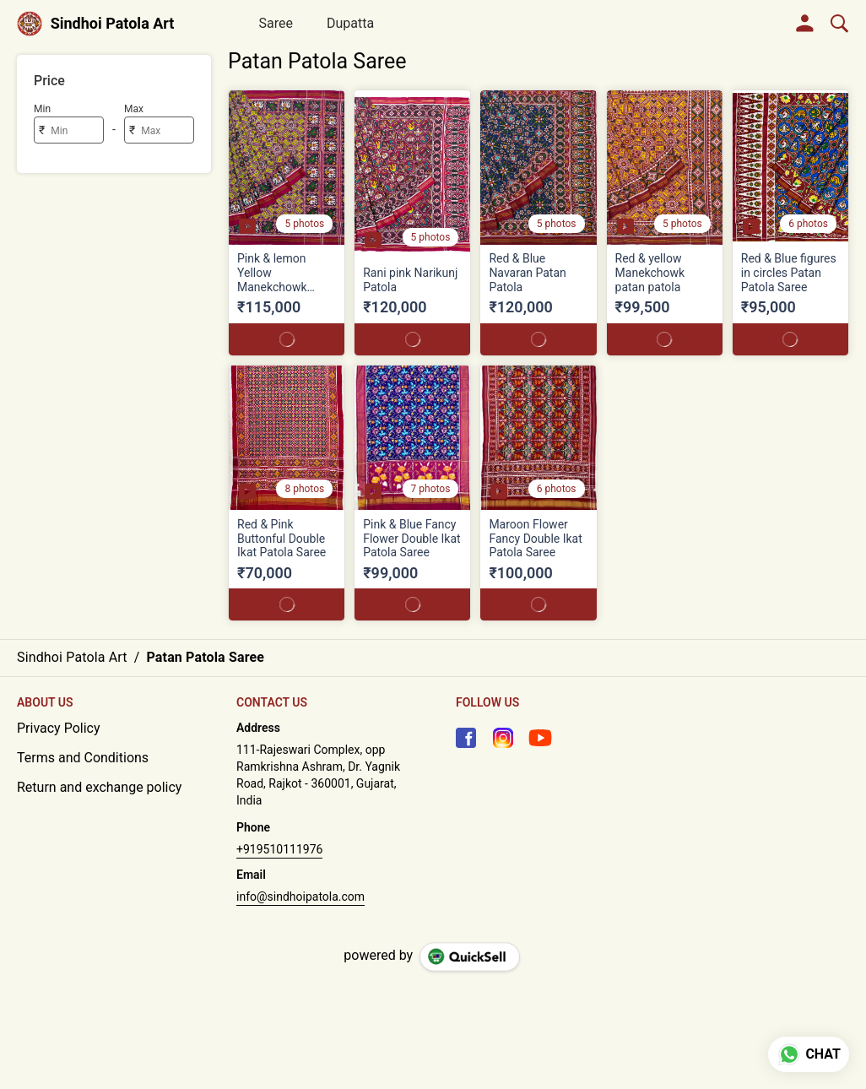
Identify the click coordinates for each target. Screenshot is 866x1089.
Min (42, 109)
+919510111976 (279, 849)
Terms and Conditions (83, 758)
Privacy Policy (58, 728)
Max (133, 109)
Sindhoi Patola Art (113, 23)
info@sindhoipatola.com (300, 896)
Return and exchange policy (99, 787)
